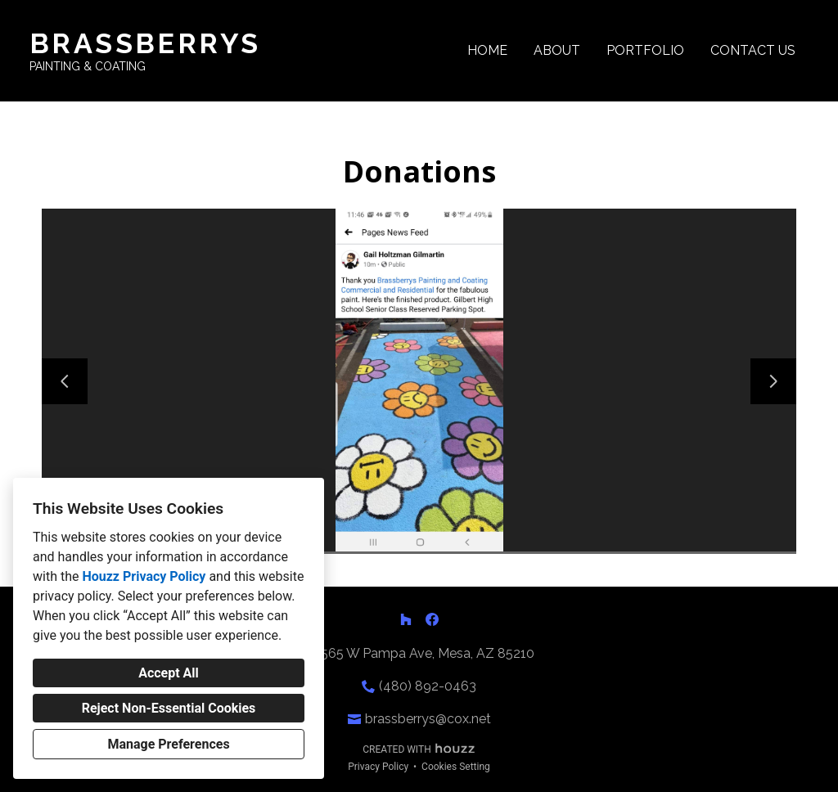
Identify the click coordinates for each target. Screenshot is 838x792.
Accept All (168, 673)
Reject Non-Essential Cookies (169, 708)
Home (487, 50)
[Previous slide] (65, 381)
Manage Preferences (168, 744)
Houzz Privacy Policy (143, 576)
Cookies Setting (455, 766)
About (557, 50)
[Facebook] (432, 619)
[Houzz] (406, 619)
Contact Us (752, 50)
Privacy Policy (378, 766)
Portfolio (645, 50)
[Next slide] (773, 381)
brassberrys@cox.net (428, 719)
